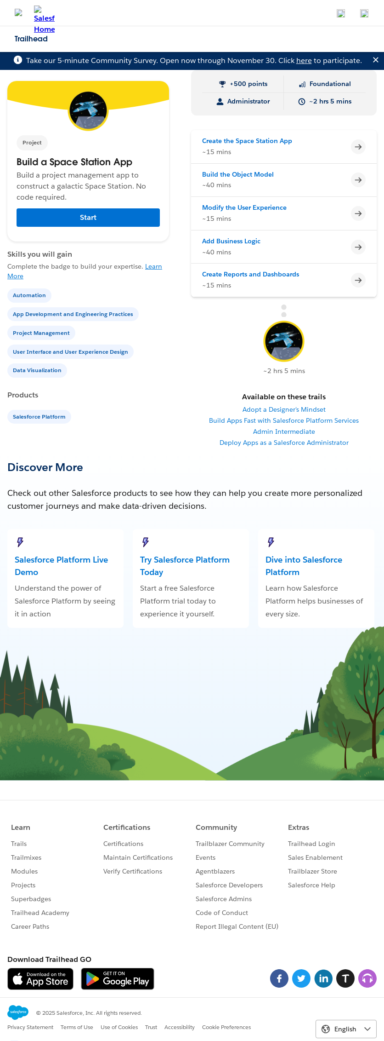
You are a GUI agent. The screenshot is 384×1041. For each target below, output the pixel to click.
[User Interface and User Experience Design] (71, 351)
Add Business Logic (231, 241)
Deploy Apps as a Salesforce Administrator (284, 442)
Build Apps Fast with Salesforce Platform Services (284, 420)
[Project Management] (42, 332)
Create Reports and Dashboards (250, 274)
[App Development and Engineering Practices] (74, 313)
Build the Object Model (238, 174)
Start (88, 217)
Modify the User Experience (244, 207)
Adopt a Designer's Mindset (284, 409)
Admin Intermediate (284, 431)
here (304, 60)
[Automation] (30, 294)
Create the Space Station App (247, 141)
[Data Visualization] (38, 369)
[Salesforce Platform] (40, 416)
